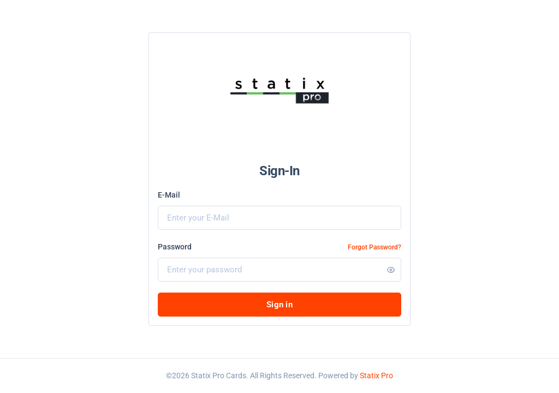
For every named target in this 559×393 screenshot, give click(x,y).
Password (175, 246)
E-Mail (169, 194)
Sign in (279, 304)
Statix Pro (376, 375)
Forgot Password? (374, 247)
